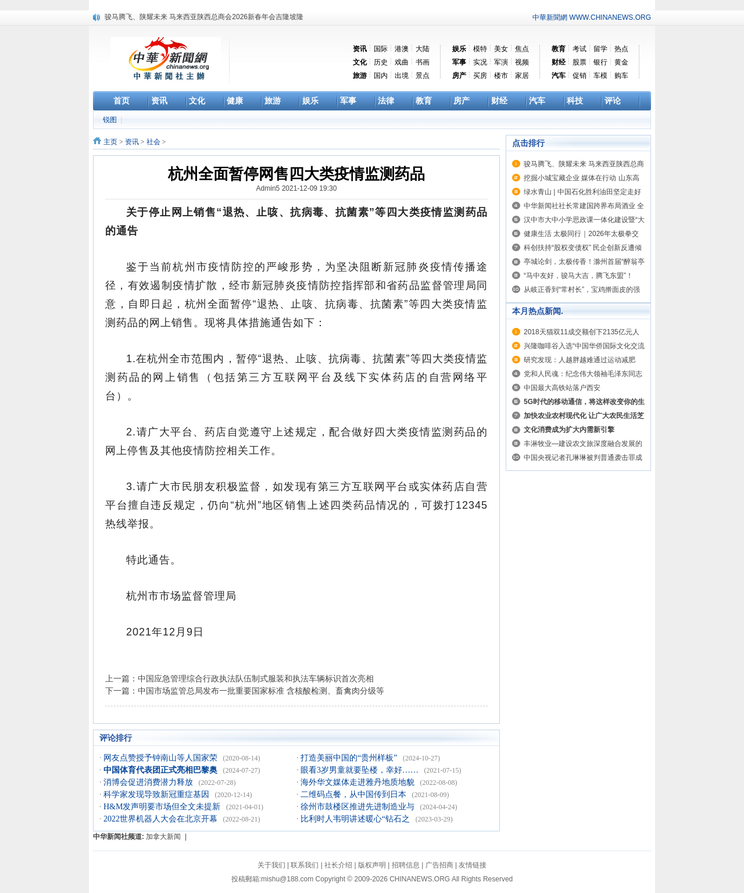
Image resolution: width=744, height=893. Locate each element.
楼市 (501, 76)
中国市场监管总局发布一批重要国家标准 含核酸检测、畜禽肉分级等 (261, 690)
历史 (381, 62)
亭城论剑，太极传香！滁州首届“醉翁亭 (584, 262)
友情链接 (473, 865)
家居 (522, 76)
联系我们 (305, 865)
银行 (600, 62)
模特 (480, 49)
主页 (110, 142)
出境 (402, 76)
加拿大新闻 (163, 837)
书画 (423, 62)
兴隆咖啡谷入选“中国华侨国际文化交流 (584, 346)
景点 (423, 76)
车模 (600, 76)
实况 (480, 62)
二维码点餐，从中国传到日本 (355, 794)
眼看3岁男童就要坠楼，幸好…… (361, 770)
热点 (621, 49)
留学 (600, 49)
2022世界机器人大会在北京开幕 (161, 819)
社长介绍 (338, 865)
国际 (381, 49)
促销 (579, 76)
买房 (480, 76)
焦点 (522, 49)
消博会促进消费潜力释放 (149, 782)
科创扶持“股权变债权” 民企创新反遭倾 (583, 248)
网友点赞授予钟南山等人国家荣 (161, 757)
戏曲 (402, 62)
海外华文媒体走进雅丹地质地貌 (359, 782)
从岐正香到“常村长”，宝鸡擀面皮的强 (582, 289)
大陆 (423, 49)
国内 (381, 76)
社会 (153, 142)
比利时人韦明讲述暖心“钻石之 (356, 819)
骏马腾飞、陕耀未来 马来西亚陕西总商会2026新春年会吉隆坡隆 (204, 17)
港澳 (402, 49)
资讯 (132, 142)
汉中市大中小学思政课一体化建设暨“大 (584, 220)
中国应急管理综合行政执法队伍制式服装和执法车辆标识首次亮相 (256, 678)
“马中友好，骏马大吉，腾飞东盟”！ (578, 276)
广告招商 (439, 865)
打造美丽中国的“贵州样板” (350, 757)
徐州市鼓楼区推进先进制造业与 (359, 806)
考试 (579, 49)
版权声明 (372, 865)
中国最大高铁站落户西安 (562, 388)
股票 (579, 62)
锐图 (111, 120)
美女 (501, 49)
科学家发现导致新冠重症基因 (157, 794)
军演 (501, 62)
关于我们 (271, 865)
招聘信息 (406, 865)
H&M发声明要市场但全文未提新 (163, 806)
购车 (621, 76)
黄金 (621, 62)
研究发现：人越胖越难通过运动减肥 (579, 360)
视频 (522, 62)
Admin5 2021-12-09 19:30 (296, 188)
